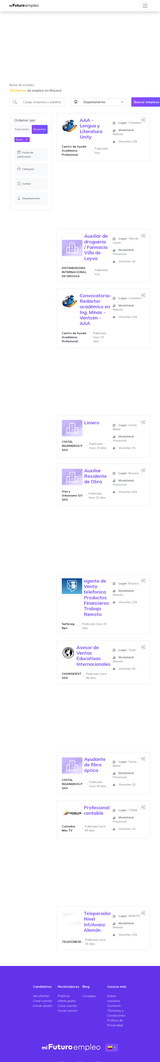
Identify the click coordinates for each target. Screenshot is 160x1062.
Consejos (89, 996)
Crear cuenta (42, 1001)
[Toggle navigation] (145, 6)
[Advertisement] (80, 49)
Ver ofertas (41, 996)
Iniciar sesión (42, 1006)
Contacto (114, 1006)
